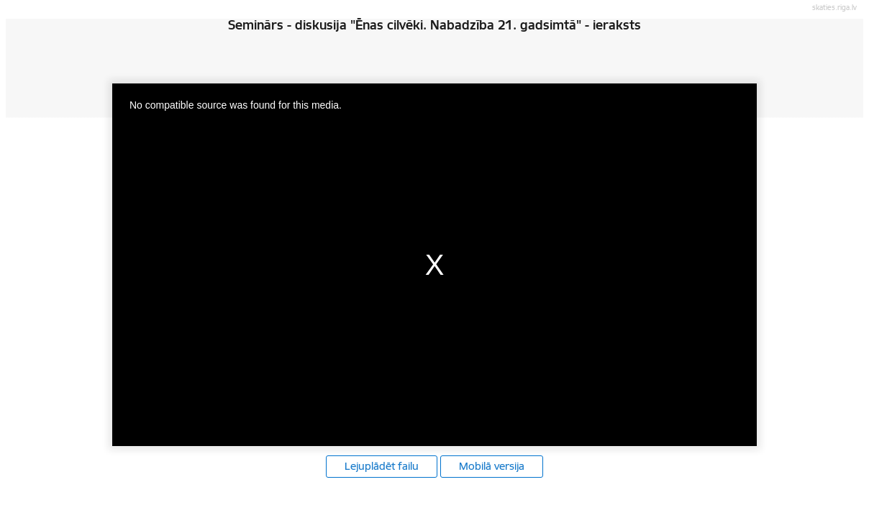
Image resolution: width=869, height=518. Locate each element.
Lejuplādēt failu (382, 466)
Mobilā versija (491, 466)
